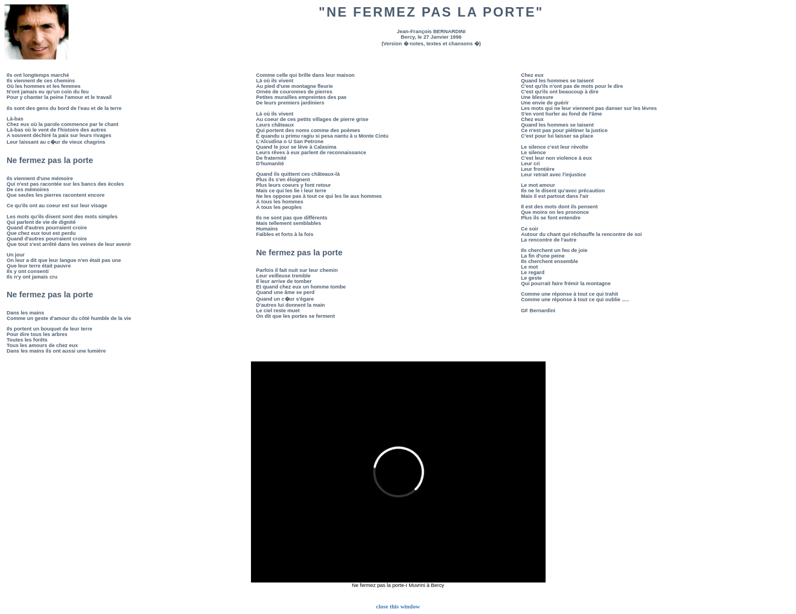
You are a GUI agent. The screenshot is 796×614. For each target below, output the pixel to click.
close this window (398, 606)
